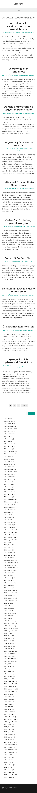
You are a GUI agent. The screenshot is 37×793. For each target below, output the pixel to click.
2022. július (7, 512)
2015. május (8, 729)
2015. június (7, 727)
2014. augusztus (9, 752)
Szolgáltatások (24, 149)
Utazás (22, 32)
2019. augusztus (9, 600)
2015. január (8, 739)
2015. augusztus (9, 722)
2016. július (7, 694)
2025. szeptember (10, 434)
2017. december (9, 651)
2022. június (8, 514)
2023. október (8, 474)
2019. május (8, 608)
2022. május (8, 517)
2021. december (9, 530)
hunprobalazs (15, 32)
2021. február (8, 555)
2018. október (8, 626)
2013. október (8, 777)
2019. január (8, 618)
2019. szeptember (10, 598)
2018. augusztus (9, 631)
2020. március (8, 583)
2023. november (9, 471)
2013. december (9, 772)
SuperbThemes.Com (8, 789)
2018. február (8, 646)
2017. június (7, 666)
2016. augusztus (9, 691)
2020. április (8, 580)
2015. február (8, 737)
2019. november (9, 593)
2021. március (8, 552)
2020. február (8, 585)
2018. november (9, 623)
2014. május (8, 760)
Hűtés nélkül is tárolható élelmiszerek (18, 184)
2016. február (8, 707)
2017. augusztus (9, 661)
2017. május (7, 669)
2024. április (8, 461)
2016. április (7, 701)
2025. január (8, 449)
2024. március (8, 464)
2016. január (8, 709)
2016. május (8, 699)
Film (22, 261)
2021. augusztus (9, 540)
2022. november (9, 502)
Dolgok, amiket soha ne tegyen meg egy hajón (18, 108)
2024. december (9, 451)
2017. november (9, 653)
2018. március (8, 643)
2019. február (8, 616)
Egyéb (22, 113)
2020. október (8, 565)
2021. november (9, 532)
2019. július (7, 603)
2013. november (9, 775)
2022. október (8, 504)
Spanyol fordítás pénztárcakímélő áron (18, 361)
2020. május (8, 578)
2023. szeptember (10, 477)
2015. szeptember (10, 719)
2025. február (8, 446)
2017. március (8, 674)
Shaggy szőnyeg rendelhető (18, 70)
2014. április (7, 762)
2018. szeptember (10, 628)
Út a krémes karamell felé (18, 326)
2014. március (8, 765)
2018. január (8, 648)
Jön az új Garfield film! (18, 258)
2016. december (9, 681)
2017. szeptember (10, 658)
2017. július (7, 664)
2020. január (8, 588)
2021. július (7, 542)
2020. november (9, 562)
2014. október (8, 747)
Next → (24, 405)
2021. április (7, 550)
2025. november (9, 429)
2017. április (7, 671)
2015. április (7, 732)
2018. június (7, 636)
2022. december (9, 499)
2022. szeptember (10, 507)
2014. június (7, 757)
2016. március (8, 704)
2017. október (8, 656)
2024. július (7, 456)
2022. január (8, 527)
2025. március (8, 444)
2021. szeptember (10, 537)
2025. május (8, 439)
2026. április (8, 418)
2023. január (8, 497)
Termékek (22, 75)
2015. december (9, 712)
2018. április (7, 641)
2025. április (8, 441)
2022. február (8, 525)
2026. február (8, 423)
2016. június (7, 696)
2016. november (9, 684)
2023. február (8, 494)
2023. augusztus (9, 479)
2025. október (8, 431)
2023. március (8, 492)
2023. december (9, 469)
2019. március (8, 613)
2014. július (7, 755)
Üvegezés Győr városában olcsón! (18, 144)
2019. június (7, 605)
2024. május (8, 459)
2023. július (7, 482)
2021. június (7, 545)
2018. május (8, 638)
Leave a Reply (29, 32)
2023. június (8, 484)
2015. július (7, 724)
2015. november (9, 714)
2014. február (8, 767)
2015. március (8, 734)
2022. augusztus (9, 509)
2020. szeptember (10, 568)
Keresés (31, 414)
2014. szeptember (10, 749)
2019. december (9, 590)
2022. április (8, 520)
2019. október (8, 595)
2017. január (8, 679)
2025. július (7, 436)
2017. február (8, 676)
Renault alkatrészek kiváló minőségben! (18, 290)
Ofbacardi (18, 4)
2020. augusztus (9, 570)
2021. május (8, 547)
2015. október (8, 717)
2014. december (9, 742)
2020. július (7, 573)
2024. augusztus (9, 454)
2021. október (8, 535)
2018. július (7, 633)
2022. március (8, 522)
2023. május (8, 487)
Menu (18, 10)
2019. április (7, 610)
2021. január (8, 557)
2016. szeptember (10, 689)
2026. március (8, 421)
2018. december (9, 621)
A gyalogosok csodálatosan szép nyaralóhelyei (18, 26)
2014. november (9, 744)
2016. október (8, 686)
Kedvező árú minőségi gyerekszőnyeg (18, 222)
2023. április (8, 489)
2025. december (9, 426)
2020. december (9, 560)
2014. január (8, 770)
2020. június (8, 575)
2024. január (8, 466)
